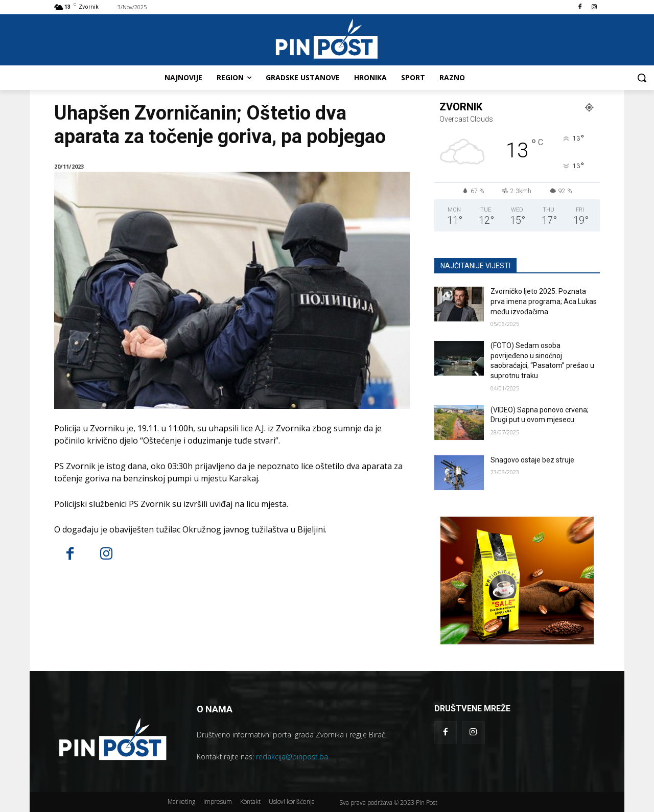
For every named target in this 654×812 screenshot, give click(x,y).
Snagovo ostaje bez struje (532, 460)
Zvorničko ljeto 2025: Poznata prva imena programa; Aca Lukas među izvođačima (544, 301)
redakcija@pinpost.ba (292, 756)
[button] (641, 77)
